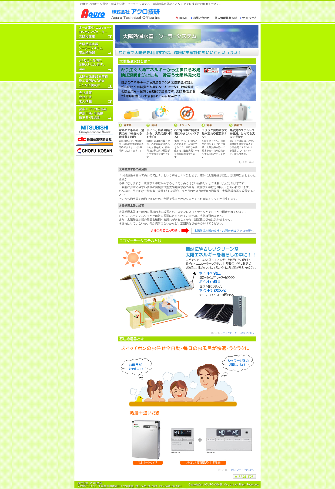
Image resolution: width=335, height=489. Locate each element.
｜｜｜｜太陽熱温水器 (94, 48)
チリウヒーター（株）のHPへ (238, 333)
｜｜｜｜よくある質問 (94, 64)
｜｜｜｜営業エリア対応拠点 (94, 113)
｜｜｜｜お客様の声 (94, 81)
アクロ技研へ (245, 230)
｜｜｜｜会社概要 (94, 97)
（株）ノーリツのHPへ (242, 470)
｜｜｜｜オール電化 (94, 32)
